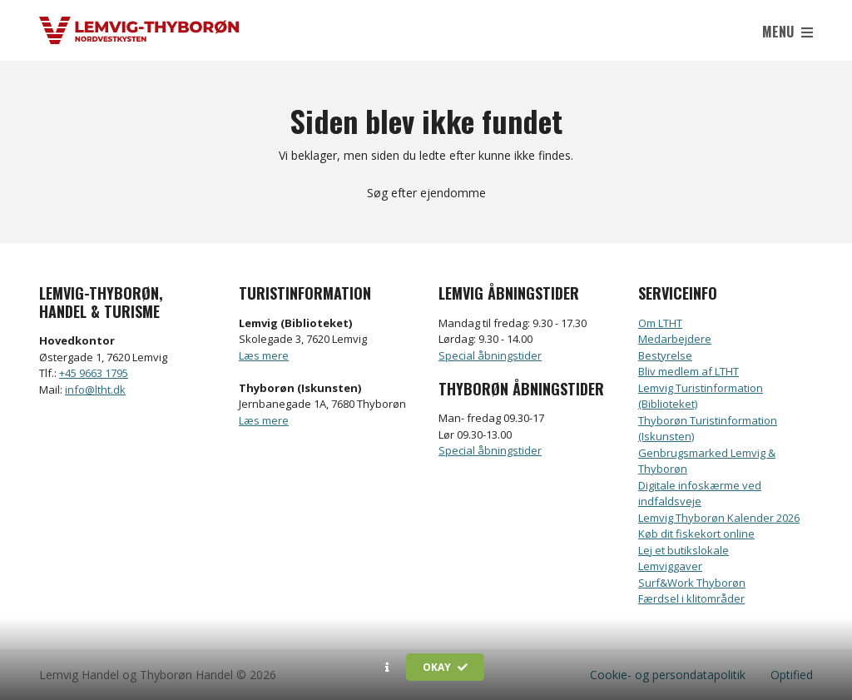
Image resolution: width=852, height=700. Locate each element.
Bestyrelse (665, 355)
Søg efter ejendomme (426, 193)
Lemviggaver (670, 566)
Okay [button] (445, 667)
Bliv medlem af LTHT (688, 371)
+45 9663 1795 (93, 372)
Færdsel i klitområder (691, 598)
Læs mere (264, 355)
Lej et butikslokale (683, 550)
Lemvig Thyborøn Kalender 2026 (719, 517)
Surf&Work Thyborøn (692, 582)
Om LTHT (660, 322)
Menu (787, 32)
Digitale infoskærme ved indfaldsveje (699, 493)
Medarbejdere (674, 338)
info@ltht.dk (95, 389)
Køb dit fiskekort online (696, 533)
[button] (387, 667)
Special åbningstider (490, 355)
